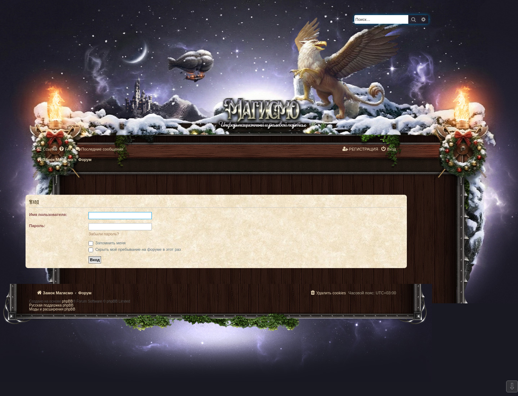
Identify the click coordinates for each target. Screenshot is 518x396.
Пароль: (37, 226)
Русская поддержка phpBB (51, 305)
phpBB (67, 301)
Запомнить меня (107, 243)
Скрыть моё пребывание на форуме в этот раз (134, 249)
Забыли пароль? (103, 234)
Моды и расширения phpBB (52, 309)
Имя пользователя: (48, 214)
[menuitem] (66, 149)
